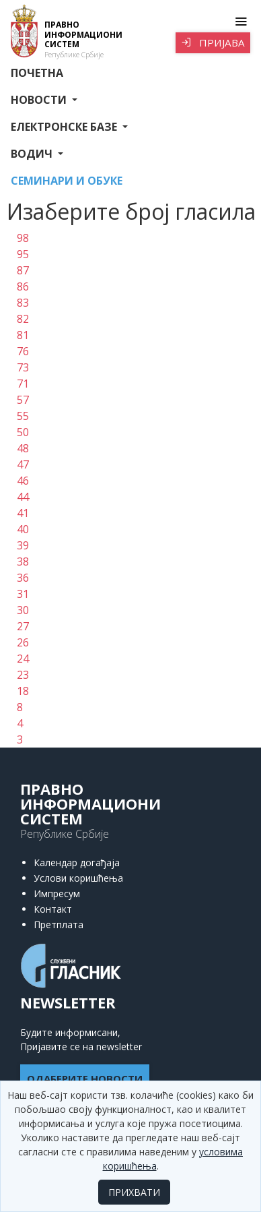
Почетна (37, 72)
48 (23, 448)
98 (23, 238)
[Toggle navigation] (240, 21)
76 (23, 351)
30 (23, 610)
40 (23, 529)
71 (23, 383)
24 (23, 658)
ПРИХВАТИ (134, 1192)
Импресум (57, 893)
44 (23, 496)
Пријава (213, 42)
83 (23, 302)
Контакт (53, 909)
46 (23, 480)
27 (23, 626)
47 (23, 464)
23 (23, 674)
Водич (33, 153)
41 (23, 513)
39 (23, 545)
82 (23, 318)
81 (23, 335)
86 (23, 286)
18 (23, 691)
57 (23, 399)
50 (23, 432)
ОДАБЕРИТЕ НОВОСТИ (85, 1078)
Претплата (58, 924)
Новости (40, 99)
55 (23, 415)
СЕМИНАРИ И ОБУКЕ (66, 180)
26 (23, 642)
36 (23, 577)
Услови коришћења (78, 878)
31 (23, 593)
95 (23, 254)
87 (23, 270)
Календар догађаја (77, 862)
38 (23, 561)
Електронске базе (65, 126)
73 (23, 367)
